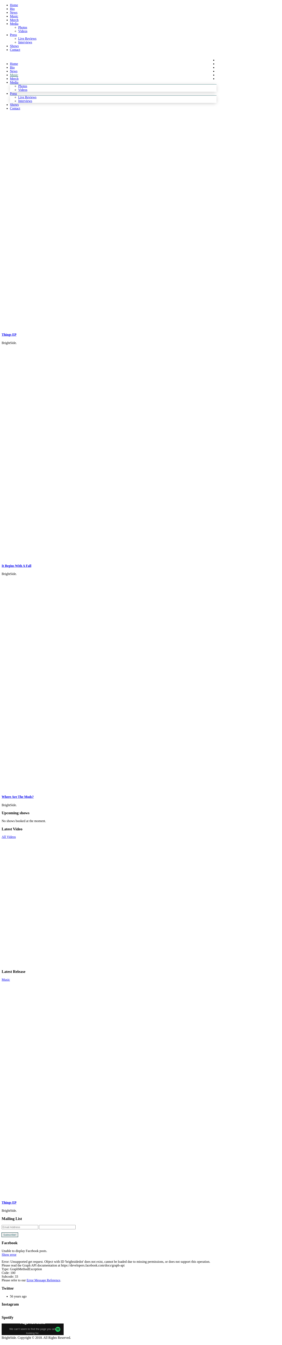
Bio (12, 9)
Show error (9, 1254)
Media (14, 23)
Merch (14, 20)
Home (14, 5)
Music (14, 16)
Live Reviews (27, 38)
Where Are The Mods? (18, 797)
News (13, 12)
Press (13, 35)
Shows (14, 46)
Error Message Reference (43, 1280)
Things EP (9, 334)
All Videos (9, 837)
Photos (22, 27)
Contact (15, 49)
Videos (22, 31)
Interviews (25, 42)
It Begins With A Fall (16, 566)
